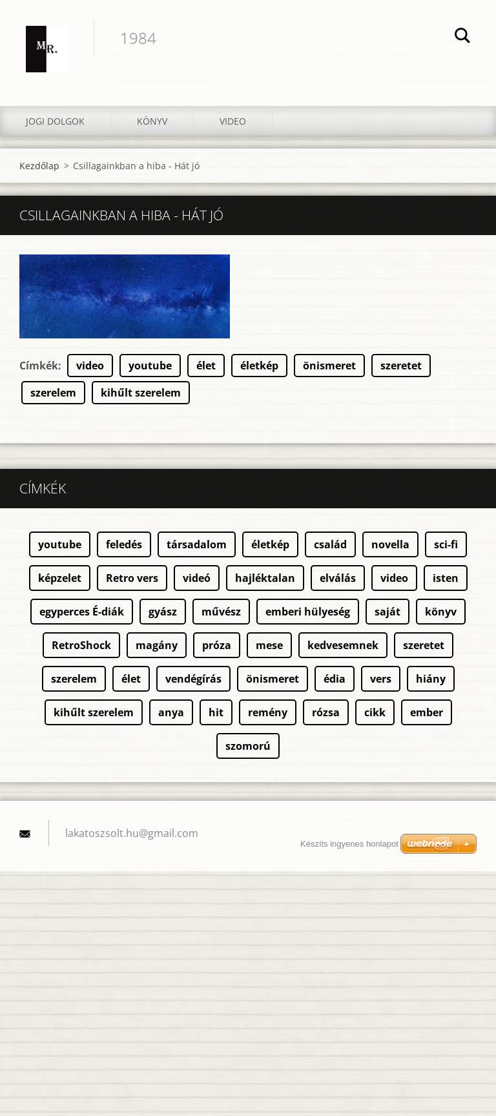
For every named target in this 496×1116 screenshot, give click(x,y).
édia (335, 679)
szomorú (248, 746)
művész (221, 611)
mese (269, 645)
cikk (375, 712)
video (90, 365)
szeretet (401, 365)
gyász (163, 611)
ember (426, 712)
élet (206, 365)
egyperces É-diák (81, 611)
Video (233, 121)
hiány (431, 679)
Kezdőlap (39, 166)
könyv (441, 611)
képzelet (59, 578)
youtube (150, 365)
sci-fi (446, 544)
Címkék (38, 365)
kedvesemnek (342, 645)
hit (216, 712)
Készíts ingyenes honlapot (349, 844)
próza (216, 645)
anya (171, 712)
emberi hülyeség (307, 611)
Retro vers (132, 578)
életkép (259, 365)
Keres (462, 37)
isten (446, 578)
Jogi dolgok (55, 121)
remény (267, 712)
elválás (338, 578)
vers (380, 679)
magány (157, 645)
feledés (124, 544)
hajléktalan (265, 578)
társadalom (197, 544)
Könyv (152, 121)
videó (197, 578)
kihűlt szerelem (141, 393)
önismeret (329, 365)
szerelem (53, 393)
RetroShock (81, 645)
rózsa (326, 712)
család (330, 544)
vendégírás (193, 679)
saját (387, 611)
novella (390, 544)
